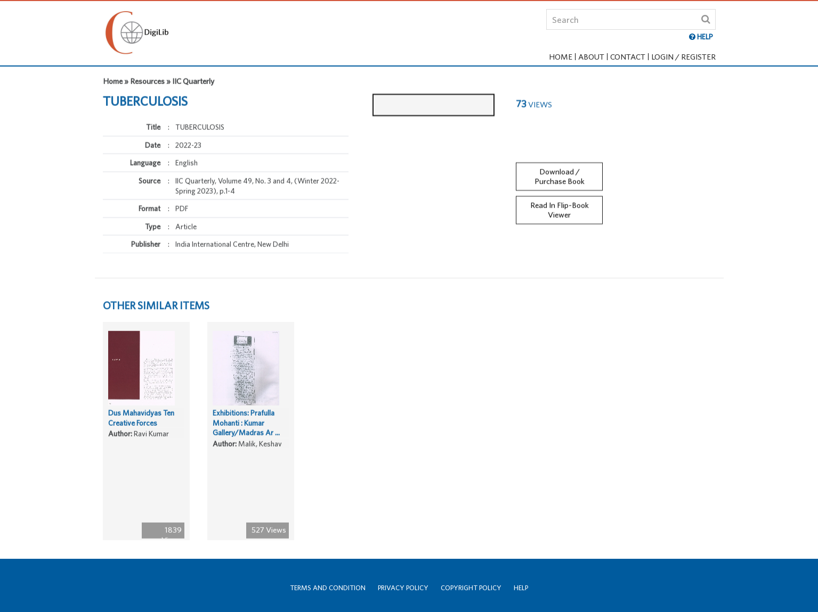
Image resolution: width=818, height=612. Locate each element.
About (591, 56)
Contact (627, 56)
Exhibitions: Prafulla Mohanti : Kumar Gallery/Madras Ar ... (246, 427)
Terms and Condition (328, 588)
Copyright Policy (471, 588)
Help (521, 588)
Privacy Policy (403, 588)
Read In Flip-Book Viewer (559, 206)
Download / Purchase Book (559, 172)
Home (560, 56)
